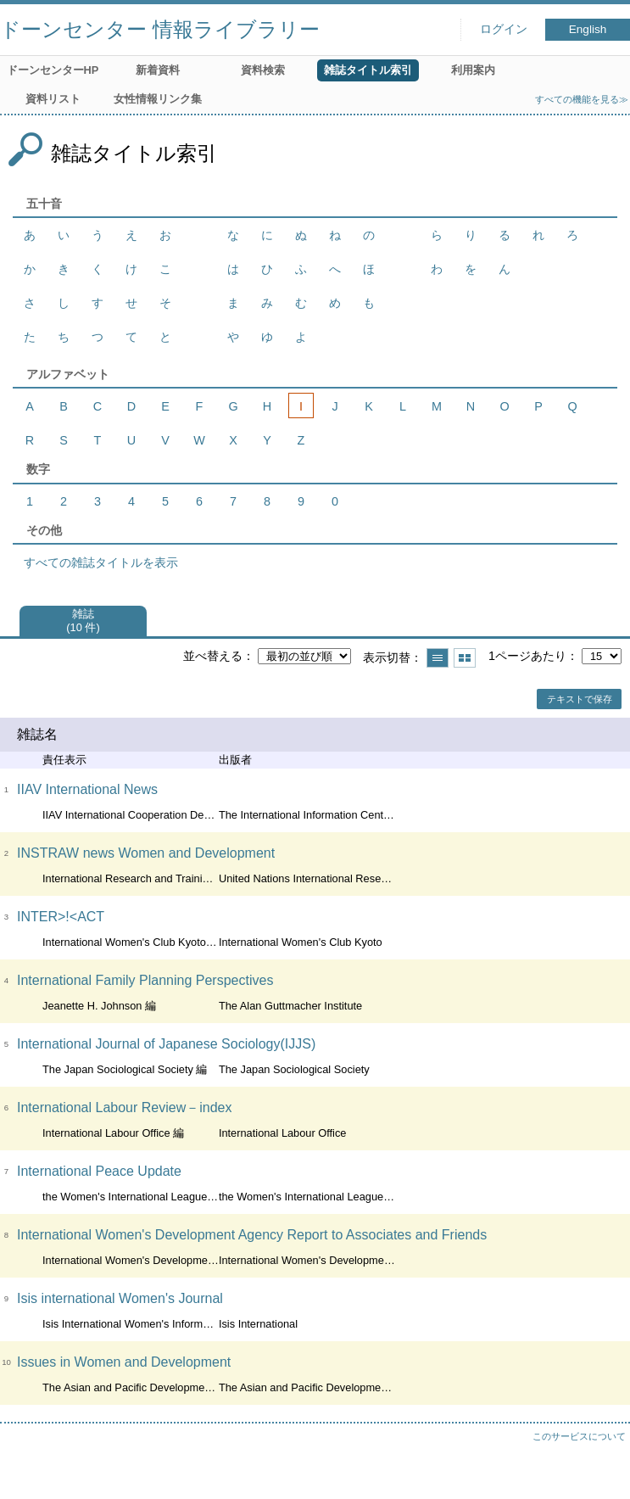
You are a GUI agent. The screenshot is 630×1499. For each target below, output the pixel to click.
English (588, 29)
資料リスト (53, 98)
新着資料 (158, 70)
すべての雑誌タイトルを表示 (101, 562)
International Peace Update (99, 1171)
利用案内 (473, 70)
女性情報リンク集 (158, 98)
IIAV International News (87, 789)
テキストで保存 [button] (579, 699)
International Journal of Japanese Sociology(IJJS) (166, 1044)
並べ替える (213, 656)
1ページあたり (527, 656)
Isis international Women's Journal (120, 1298)
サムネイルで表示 (465, 658)
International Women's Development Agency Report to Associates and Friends (252, 1235)
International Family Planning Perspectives (145, 980)
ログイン (503, 29)
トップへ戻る (600, 1469)
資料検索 (263, 70)
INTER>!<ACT (60, 916)
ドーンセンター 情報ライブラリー (160, 29)
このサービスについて (579, 1436)
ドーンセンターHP (53, 70)
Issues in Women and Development (124, 1362)
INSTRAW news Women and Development (146, 853)
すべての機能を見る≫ (581, 99)
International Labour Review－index (124, 1107)
